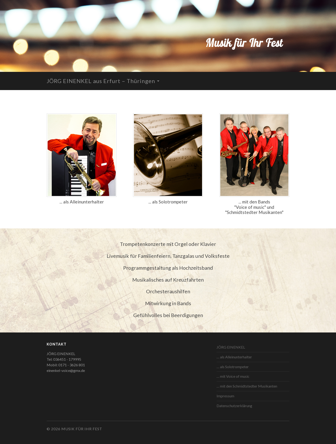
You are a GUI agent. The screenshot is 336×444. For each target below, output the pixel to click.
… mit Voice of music (233, 376)
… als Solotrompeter (233, 366)
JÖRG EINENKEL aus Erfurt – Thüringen (101, 80)
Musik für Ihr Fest (244, 43)
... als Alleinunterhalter (82, 201)
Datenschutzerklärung (234, 405)
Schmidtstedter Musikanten (254, 212)
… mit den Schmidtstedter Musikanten (247, 386)
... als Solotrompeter (168, 201)
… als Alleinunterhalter (234, 357)
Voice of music (250, 207)
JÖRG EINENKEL (231, 347)
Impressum (225, 396)
